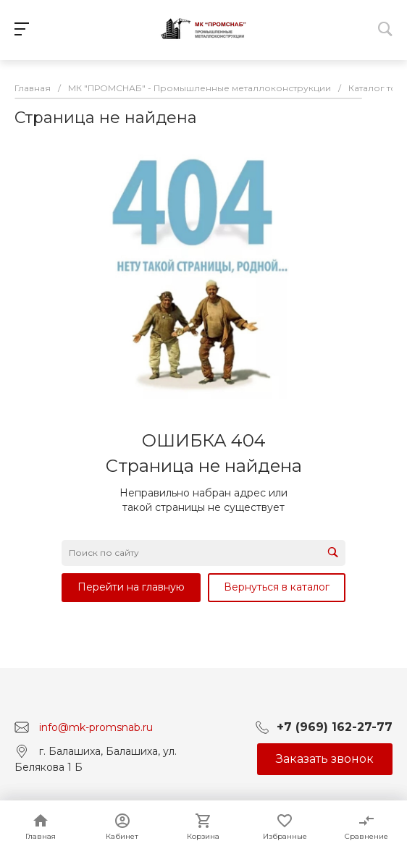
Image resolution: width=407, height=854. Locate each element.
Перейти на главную (131, 586)
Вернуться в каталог (277, 586)
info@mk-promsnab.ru (96, 726)
